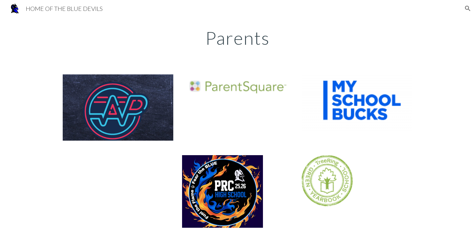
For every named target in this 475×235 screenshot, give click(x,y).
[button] (467, 8)
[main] (237, 37)
